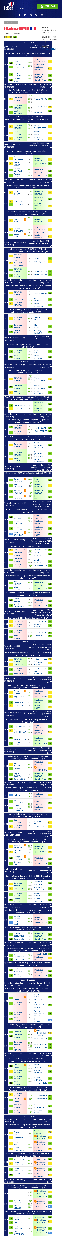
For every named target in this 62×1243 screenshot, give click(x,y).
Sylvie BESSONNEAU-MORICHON (19, 262)
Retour (12, 22)
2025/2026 (20, 8)
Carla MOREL (19, 795)
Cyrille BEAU (18, 408)
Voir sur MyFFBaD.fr (50, 49)
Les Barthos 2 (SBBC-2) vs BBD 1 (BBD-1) (28, 546)
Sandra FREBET (20, 67)
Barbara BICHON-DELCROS (38, 996)
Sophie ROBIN (19, 405)
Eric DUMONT (19, 204)
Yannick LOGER (19, 705)
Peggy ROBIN (19, 696)
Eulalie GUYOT (19, 959)
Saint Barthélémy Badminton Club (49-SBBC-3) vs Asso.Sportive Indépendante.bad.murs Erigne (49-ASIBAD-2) (28, 119)
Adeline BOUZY (19, 702)
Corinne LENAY (19, 769)
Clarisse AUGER (20, 1032)
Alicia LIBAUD (19, 201)
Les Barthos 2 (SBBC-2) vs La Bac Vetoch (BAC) (28, 618)
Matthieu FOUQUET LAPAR (38, 205)
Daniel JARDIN (19, 779)
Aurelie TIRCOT (19, 1222)
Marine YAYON (19, 1159)
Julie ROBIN (18, 1137)
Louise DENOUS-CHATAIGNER (19, 808)
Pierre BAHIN (19, 674)
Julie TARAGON (19, 299)
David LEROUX (19, 939)
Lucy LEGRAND (20, 726)
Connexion (48, 6)
